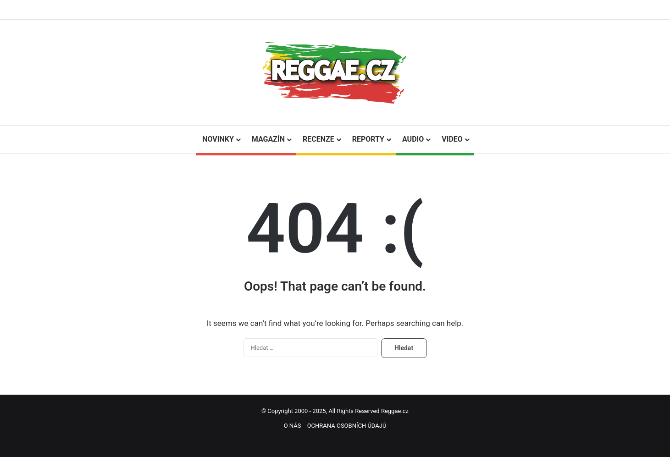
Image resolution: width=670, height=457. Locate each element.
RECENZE (318, 139)
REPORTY (368, 139)
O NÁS (292, 425)
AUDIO (413, 139)
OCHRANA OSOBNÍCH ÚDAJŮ (347, 425)
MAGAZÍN (268, 139)
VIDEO (452, 139)
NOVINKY (218, 139)
